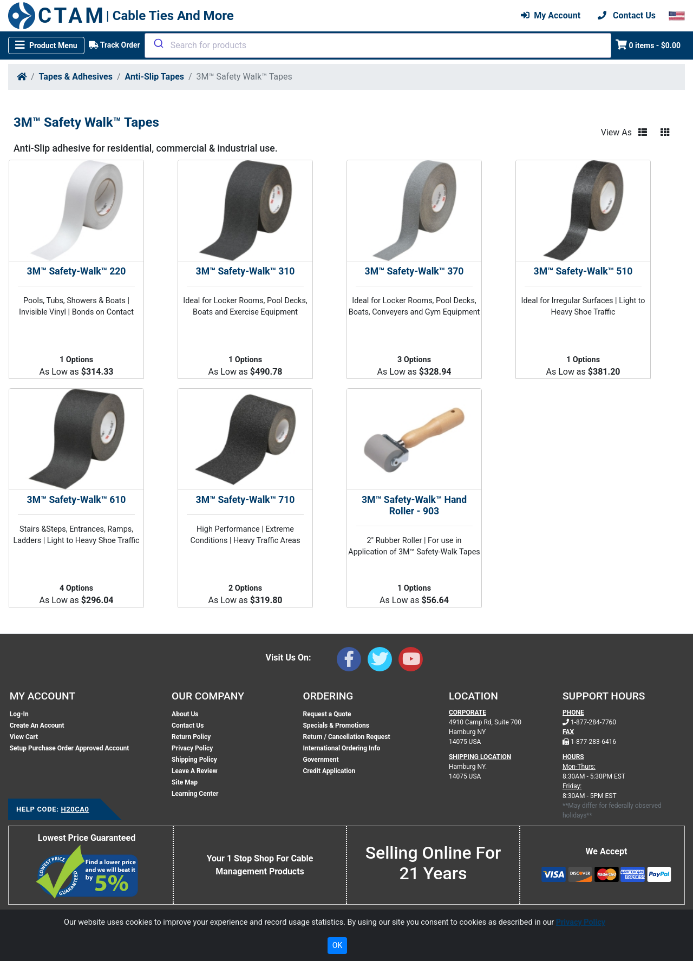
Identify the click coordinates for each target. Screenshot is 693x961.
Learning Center (195, 793)
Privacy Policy (192, 748)
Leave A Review (194, 771)
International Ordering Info (341, 748)
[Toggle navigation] (46, 45)
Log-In (19, 714)
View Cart (24, 737)
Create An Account (37, 725)
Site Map (185, 782)
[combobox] (378, 45)
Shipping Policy (194, 759)
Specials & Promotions (336, 725)
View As (616, 132)
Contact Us (188, 725)
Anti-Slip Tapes (154, 76)
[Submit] (158, 43)
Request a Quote (327, 714)
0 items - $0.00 (648, 45)
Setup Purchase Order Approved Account (69, 748)
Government (320, 759)
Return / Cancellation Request (346, 737)
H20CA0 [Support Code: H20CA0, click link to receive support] (75, 809)
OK (337, 945)
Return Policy (191, 737)
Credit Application (329, 771)
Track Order (114, 45)
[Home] (22, 76)
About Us (185, 714)
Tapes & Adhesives (76, 76)
